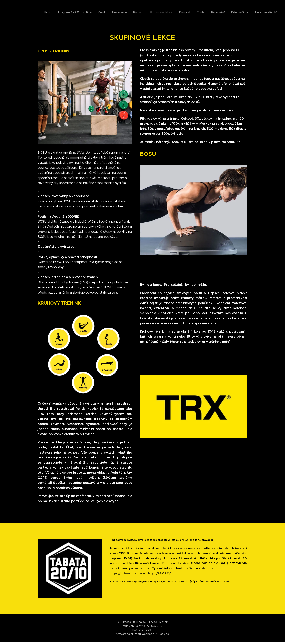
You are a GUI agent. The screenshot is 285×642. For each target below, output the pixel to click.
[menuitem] (215, 13)
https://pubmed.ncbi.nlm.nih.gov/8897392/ (141, 573)
